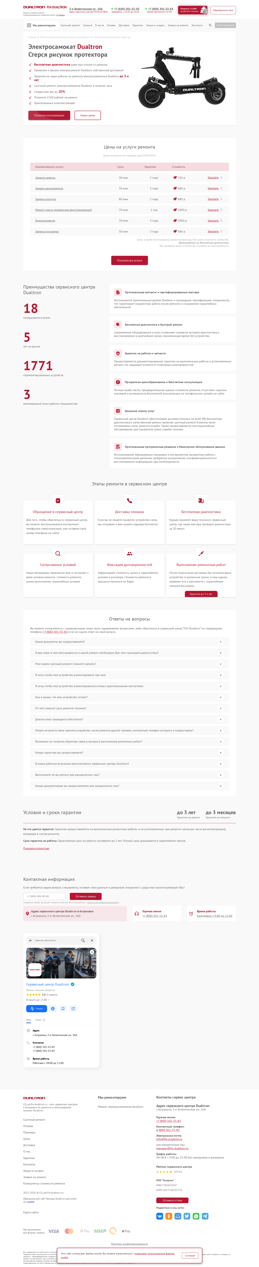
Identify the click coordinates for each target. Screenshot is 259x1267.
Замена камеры (45, 177)
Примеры (29, 1132)
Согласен (190, 1255)
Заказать (215, 177)
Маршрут (36, 1008)
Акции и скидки (155, 25)
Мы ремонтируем (41, 25)
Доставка (124, 25)
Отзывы (111, 25)
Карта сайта (31, 1212)
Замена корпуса (45, 199)
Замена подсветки (47, 231)
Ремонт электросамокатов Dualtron (120, 1106)
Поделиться (159, 1216)
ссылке (31, 1201)
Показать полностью (36, 848)
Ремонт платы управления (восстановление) (63, 210)
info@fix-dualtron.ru (169, 1139)
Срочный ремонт (70, 25)
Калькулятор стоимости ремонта (44, 1183)
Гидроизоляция (45, 220)
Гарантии (138, 25)
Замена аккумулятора (49, 188)
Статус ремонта (225, 25)
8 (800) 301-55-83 (168, 1130)
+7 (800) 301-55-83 (126, 9)
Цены (87, 25)
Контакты (197, 25)
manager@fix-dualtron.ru (172, 1148)
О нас (99, 25)
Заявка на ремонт (178, 25)
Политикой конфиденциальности (103, 902)
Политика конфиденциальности (129, 1244)
